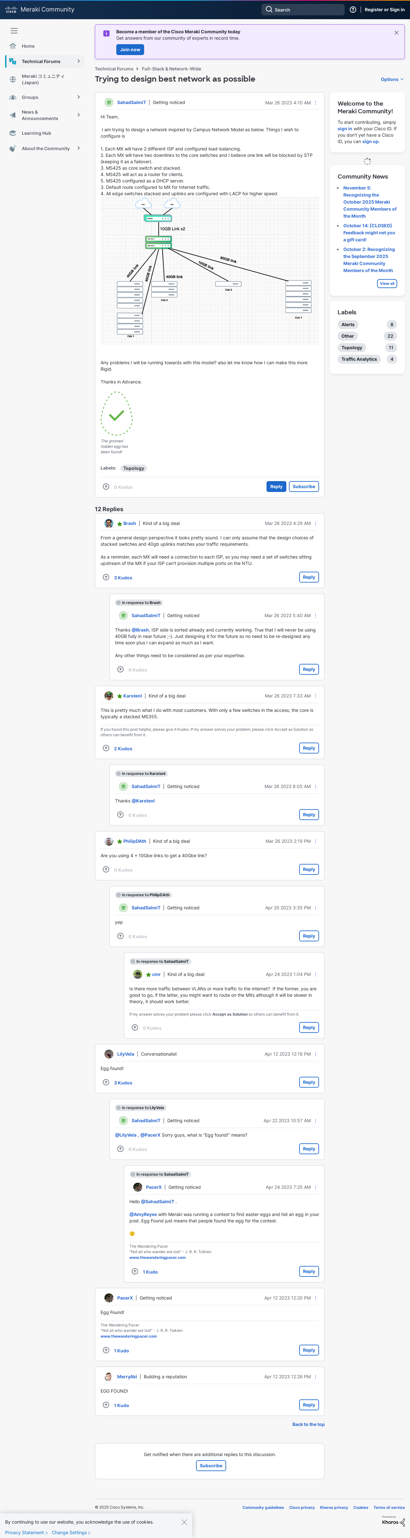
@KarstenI (143, 800)
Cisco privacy (302, 1507)
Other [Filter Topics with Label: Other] (347, 336)
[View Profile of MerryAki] (127, 1376)
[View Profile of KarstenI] (132, 695)
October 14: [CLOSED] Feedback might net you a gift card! (369, 232)
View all (387, 283)
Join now (130, 49)
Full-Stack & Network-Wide (171, 68)
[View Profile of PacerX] (154, 1187)
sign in (345, 128)
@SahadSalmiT (157, 1201)
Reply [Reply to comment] (309, 577)
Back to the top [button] (308, 1424)
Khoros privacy (334, 1507)
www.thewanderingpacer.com (157, 1257)
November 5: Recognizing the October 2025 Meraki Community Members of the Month (370, 202)
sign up (370, 141)
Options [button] (389, 79)
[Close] (184, 1529)
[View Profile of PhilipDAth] (134, 841)
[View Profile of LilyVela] (125, 1054)
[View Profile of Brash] (129, 523)
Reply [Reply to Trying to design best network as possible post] (276, 486)
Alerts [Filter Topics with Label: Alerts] (348, 324)
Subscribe (304, 486)
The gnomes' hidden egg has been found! (114, 446)
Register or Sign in (385, 9)
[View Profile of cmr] (156, 974)
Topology (133, 468)
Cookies (360, 1507)
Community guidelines (263, 1507)
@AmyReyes (143, 1214)
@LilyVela (125, 1135)
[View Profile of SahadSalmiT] (131, 102)
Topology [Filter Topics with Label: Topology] (351, 347)
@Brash (140, 629)
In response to (141, 602)
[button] (315, 103)
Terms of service (389, 1507)
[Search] (303, 9)
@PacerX (150, 1135)
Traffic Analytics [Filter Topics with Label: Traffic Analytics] (359, 359)
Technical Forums (114, 68)
